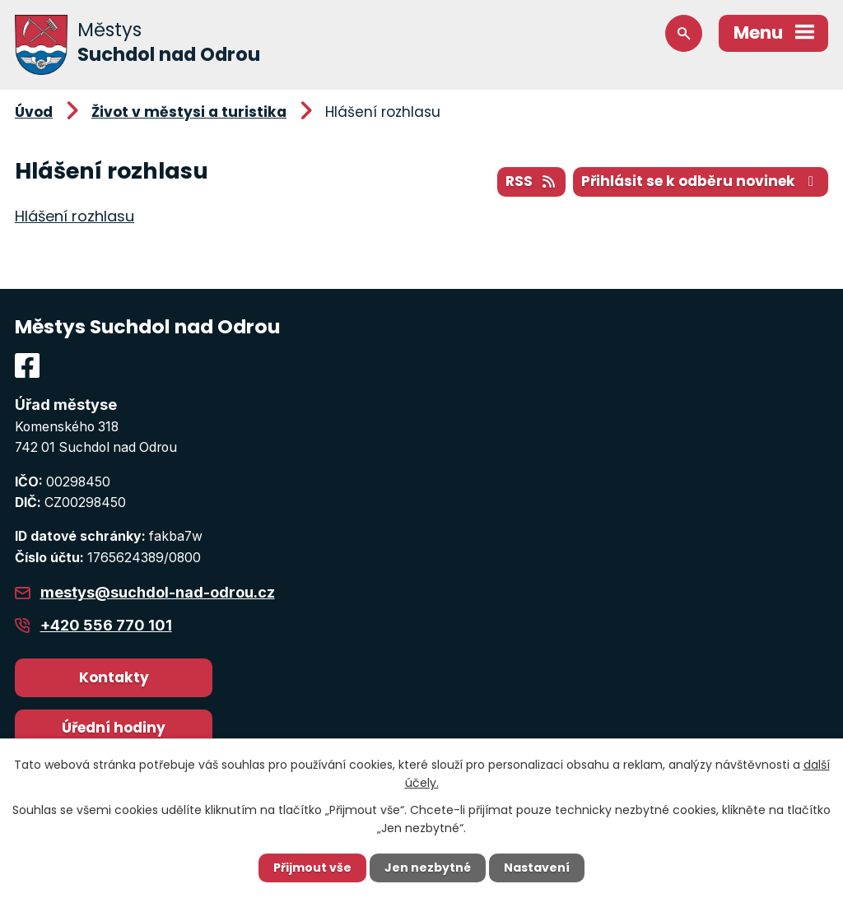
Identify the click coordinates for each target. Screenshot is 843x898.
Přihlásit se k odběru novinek (700, 181)
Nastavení (537, 867)
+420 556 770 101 (106, 625)
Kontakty (114, 677)
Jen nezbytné (427, 867)
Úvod (34, 112)
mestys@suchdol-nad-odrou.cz (157, 592)
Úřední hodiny (113, 727)
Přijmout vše (312, 867)
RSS (531, 181)
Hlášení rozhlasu (74, 216)
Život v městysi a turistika (188, 112)
